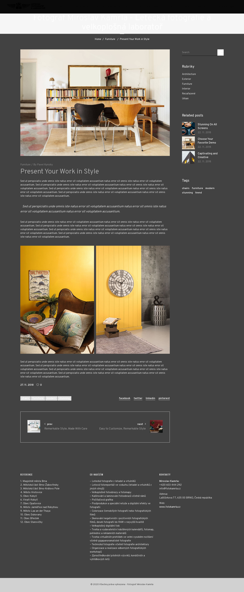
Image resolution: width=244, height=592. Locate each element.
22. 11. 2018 (204, 132)
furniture (38, 398)
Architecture (189, 74)
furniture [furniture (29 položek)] (197, 188)
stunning (64, 398)
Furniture (110, 39)
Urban (185, 98)
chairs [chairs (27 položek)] (185, 188)
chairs (25, 398)
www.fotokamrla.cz (169, 507)
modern (51, 398)
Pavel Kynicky (45, 164)
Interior (186, 88)
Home (98, 39)
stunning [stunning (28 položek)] (187, 193)
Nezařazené (188, 93)
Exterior (186, 79)
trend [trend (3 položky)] (198, 193)
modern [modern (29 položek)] (210, 188)
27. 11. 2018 (27, 385)
